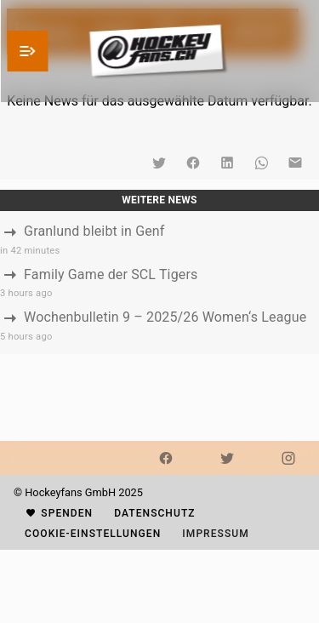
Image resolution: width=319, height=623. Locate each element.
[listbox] (159, 282)
